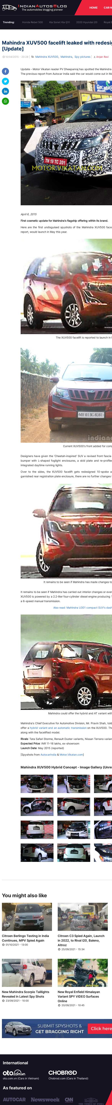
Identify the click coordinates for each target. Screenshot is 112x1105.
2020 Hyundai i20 (86, 22)
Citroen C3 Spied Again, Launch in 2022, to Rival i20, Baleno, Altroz (81, 940)
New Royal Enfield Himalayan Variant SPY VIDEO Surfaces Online (79, 996)
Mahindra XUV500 (46, 56)
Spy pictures (82, 56)
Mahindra (66, 56)
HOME (93, 7)
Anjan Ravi (101, 56)
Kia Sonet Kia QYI (59, 22)
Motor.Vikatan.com (71, 754)
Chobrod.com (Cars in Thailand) (68, 1078)
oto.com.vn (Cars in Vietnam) (21, 1078)
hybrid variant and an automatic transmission (58, 727)
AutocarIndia (48, 754)
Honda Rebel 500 (32, 22)
